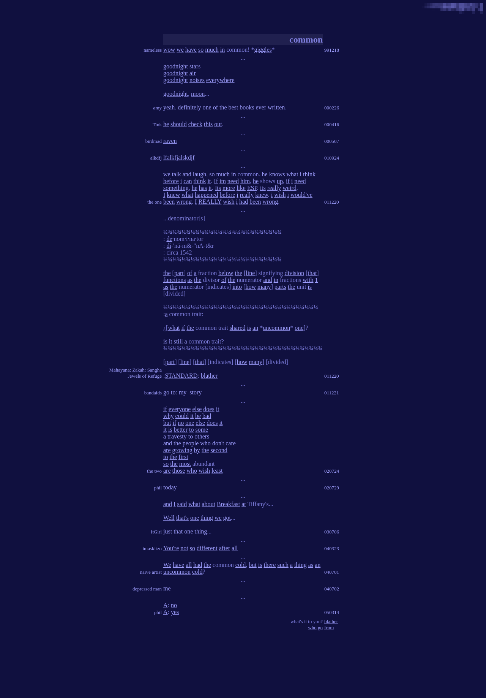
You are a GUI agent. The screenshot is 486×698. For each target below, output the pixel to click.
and (187, 174)
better (181, 429)
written (276, 107)
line (250, 273)
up (280, 181)
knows (277, 174)
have (191, 49)
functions (174, 280)
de (169, 239)
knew (173, 195)
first (183, 457)
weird (289, 188)
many (264, 286)
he (166, 124)
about (208, 504)
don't (218, 443)
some (201, 429)
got (227, 517)
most (185, 464)
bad (206, 416)
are (167, 450)
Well (169, 517)
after (224, 548)
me (167, 588)
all (235, 548)
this (208, 124)
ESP (252, 188)
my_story (190, 392)
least (216, 470)
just (167, 531)
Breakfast (228, 504)
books (247, 107)
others (201, 436)
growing (182, 450)
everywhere (220, 80)
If (216, 181)
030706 (331, 532)
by (197, 450)
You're (171, 548)
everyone (180, 409)
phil (158, 488)
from (329, 627)
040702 (331, 589)
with (308, 280)
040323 (331, 548)
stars (194, 66)
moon (198, 93)
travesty (177, 436)
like (241, 188)
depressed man (147, 589)
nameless (153, 50)
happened (206, 195)
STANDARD (181, 375)
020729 (331, 488)
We (167, 565)
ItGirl (156, 532)
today (170, 487)
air (192, 73)
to (173, 392)
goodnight (175, 66)
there (270, 565)
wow (169, 49)
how (250, 286)
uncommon (276, 327)
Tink (157, 124)
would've (301, 195)
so (201, 49)
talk (176, 174)
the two (154, 471)
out (218, 124)
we (180, 49)
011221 (331, 393)
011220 (331, 202)
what (292, 174)
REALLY (209, 201)
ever (261, 107)
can (187, 181)
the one (154, 202)
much (212, 49)
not (184, 548)
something (176, 188)
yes (175, 612)
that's (182, 517)
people (191, 443)
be (198, 416)
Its (218, 188)
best (233, 107)
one (207, 107)
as (190, 280)
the (223, 107)
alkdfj (156, 158)
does (208, 409)
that (312, 273)
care (231, 443)
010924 (331, 158)
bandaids (153, 393)
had (243, 201)
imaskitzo (152, 548)
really (274, 188)
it (209, 181)
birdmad (153, 141)
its (263, 188)
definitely (189, 107)
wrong (184, 201)
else (197, 409)
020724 (331, 471)
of (215, 107)
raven (170, 141)
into (237, 286)
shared (238, 327)
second (218, 450)
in (222, 49)
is (310, 286)
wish (280, 195)
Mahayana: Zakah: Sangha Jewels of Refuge (135, 373)
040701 (331, 572)
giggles (263, 49)
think (309, 174)
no (181, 422)
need (233, 181)
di (168, 245)
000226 (331, 108)
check (195, 124)
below (225, 273)
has (203, 188)
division (294, 273)
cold (240, 565)
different (207, 548)
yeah (169, 107)
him (245, 181)
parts (280, 286)
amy (157, 108)
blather (209, 375)
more (228, 188)
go (166, 392)
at (243, 504)
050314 (331, 612)
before (171, 181)
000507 (331, 141)
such (282, 565)
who (205, 443)
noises (197, 80)
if (288, 181)
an (255, 327)
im (222, 181)
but (167, 422)
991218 (331, 50)
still (178, 341)
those (178, 470)
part (179, 273)
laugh (200, 174)
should (178, 124)
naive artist (151, 572)
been (169, 201)
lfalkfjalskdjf (179, 157)
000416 (331, 124)
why (168, 416)
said (182, 504)
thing (206, 517)
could (182, 416)
